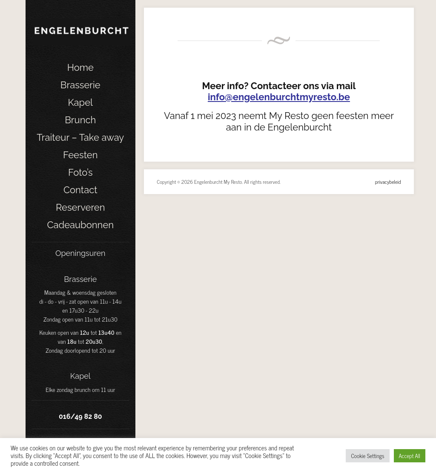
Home (80, 67)
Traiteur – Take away (80, 137)
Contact (80, 189)
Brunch (80, 119)
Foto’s (80, 172)
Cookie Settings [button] (367, 455)
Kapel (80, 102)
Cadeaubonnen (80, 224)
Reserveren (80, 207)
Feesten (80, 154)
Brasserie (80, 84)
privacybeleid (388, 181)
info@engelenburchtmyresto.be (279, 96)
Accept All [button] (409, 455)
